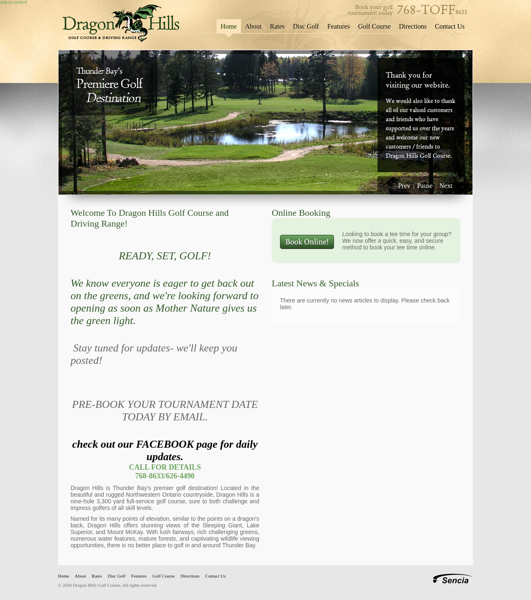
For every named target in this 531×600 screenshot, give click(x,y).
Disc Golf (306, 26)
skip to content (13, 2)
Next (445, 185)
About (253, 26)
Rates (277, 26)
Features (338, 26)
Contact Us (450, 26)
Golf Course (374, 26)
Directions (413, 26)
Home (229, 26)
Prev (404, 185)
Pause (424, 185)
